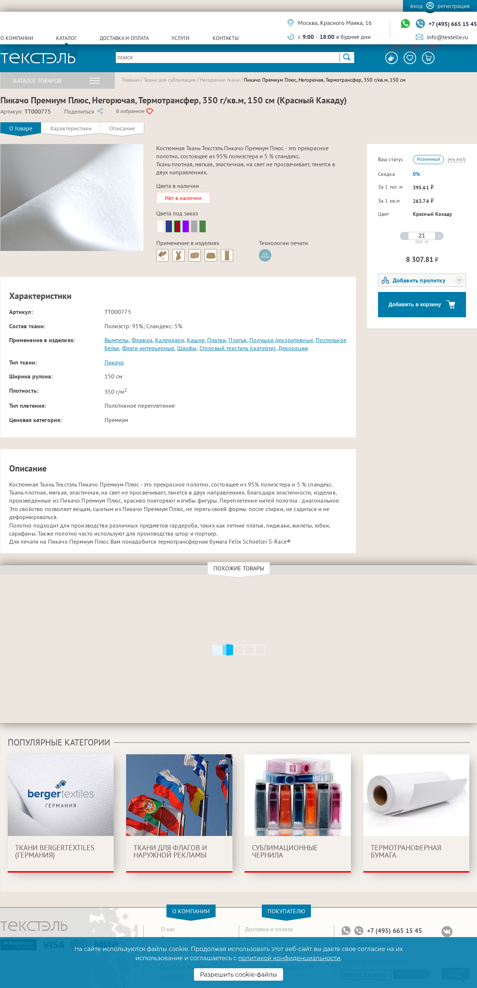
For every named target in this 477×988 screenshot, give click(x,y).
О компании (16, 38)
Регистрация (453, 6)
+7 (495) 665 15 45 (453, 23)
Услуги (181, 38)
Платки (216, 340)
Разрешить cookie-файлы (238, 974)
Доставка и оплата (124, 38)
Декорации (293, 348)
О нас (168, 929)
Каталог (66, 38)
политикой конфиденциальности (289, 958)
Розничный (428, 159)
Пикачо (114, 362)
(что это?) (456, 159)
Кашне (196, 340)
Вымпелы (116, 340)
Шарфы (187, 348)
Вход (416, 6)
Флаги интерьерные (148, 348)
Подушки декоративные (281, 340)
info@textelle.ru (447, 37)
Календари (169, 340)
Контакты (226, 38)
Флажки (142, 340)
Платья (237, 340)
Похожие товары (239, 568)
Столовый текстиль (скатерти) (237, 348)
